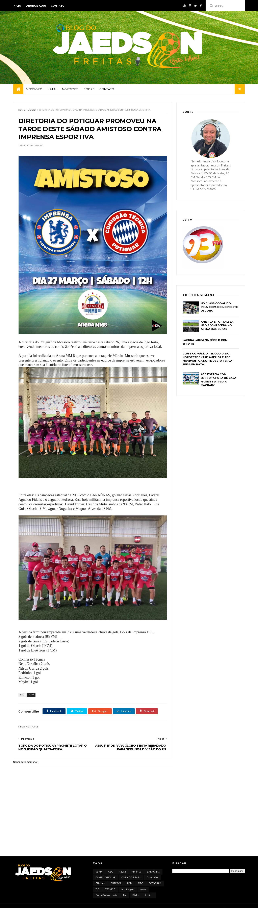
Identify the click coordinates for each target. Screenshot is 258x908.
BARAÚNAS (153, 865)
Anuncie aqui (36, 5)
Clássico (100, 877)
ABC (110, 865)
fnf (125, 889)
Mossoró (34, 89)
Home (21, 110)
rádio (135, 889)
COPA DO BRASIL (131, 871)
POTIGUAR (155, 877)
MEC (140, 877)
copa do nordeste (106, 889)
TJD (97, 883)
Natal (52, 89)
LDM (129, 877)
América (136, 865)
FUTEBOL (116, 877)
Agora (32, 110)
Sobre (88, 89)
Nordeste (70, 89)
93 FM (99, 865)
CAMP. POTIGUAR (105, 871)
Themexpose (33, 902)
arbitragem (127, 883)
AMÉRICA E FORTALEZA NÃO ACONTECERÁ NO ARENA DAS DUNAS (217, 326)
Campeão (152, 871)
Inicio (17, 5)
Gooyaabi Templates (73, 902)
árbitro (149, 889)
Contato (58, 5)
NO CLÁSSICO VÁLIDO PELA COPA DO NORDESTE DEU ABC (219, 307)
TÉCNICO (110, 883)
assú (143, 883)
